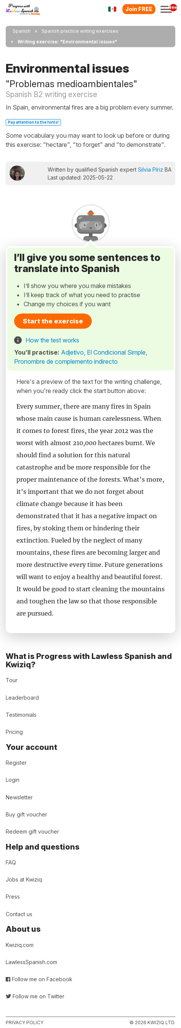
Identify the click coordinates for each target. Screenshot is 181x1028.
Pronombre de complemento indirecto (66, 361)
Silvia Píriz (150, 169)
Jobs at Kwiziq (24, 879)
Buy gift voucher (26, 814)
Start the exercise (53, 321)
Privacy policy (24, 1022)
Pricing (14, 732)
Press (13, 896)
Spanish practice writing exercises (80, 31)
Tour (12, 680)
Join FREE (138, 9)
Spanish (21, 31)
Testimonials (21, 714)
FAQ (11, 862)
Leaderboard (22, 697)
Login (12, 780)
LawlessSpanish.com (31, 962)
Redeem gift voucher (32, 831)
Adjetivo (72, 352)
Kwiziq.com (20, 945)
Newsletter (19, 797)
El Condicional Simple (116, 352)
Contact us (19, 914)
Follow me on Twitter (35, 996)
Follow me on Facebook (39, 979)
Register (16, 762)
